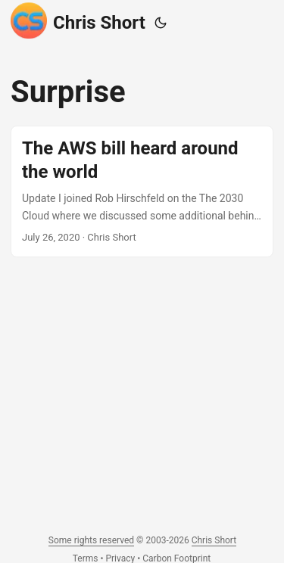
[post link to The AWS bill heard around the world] (142, 191)
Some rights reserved (91, 540)
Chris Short (78, 20)
